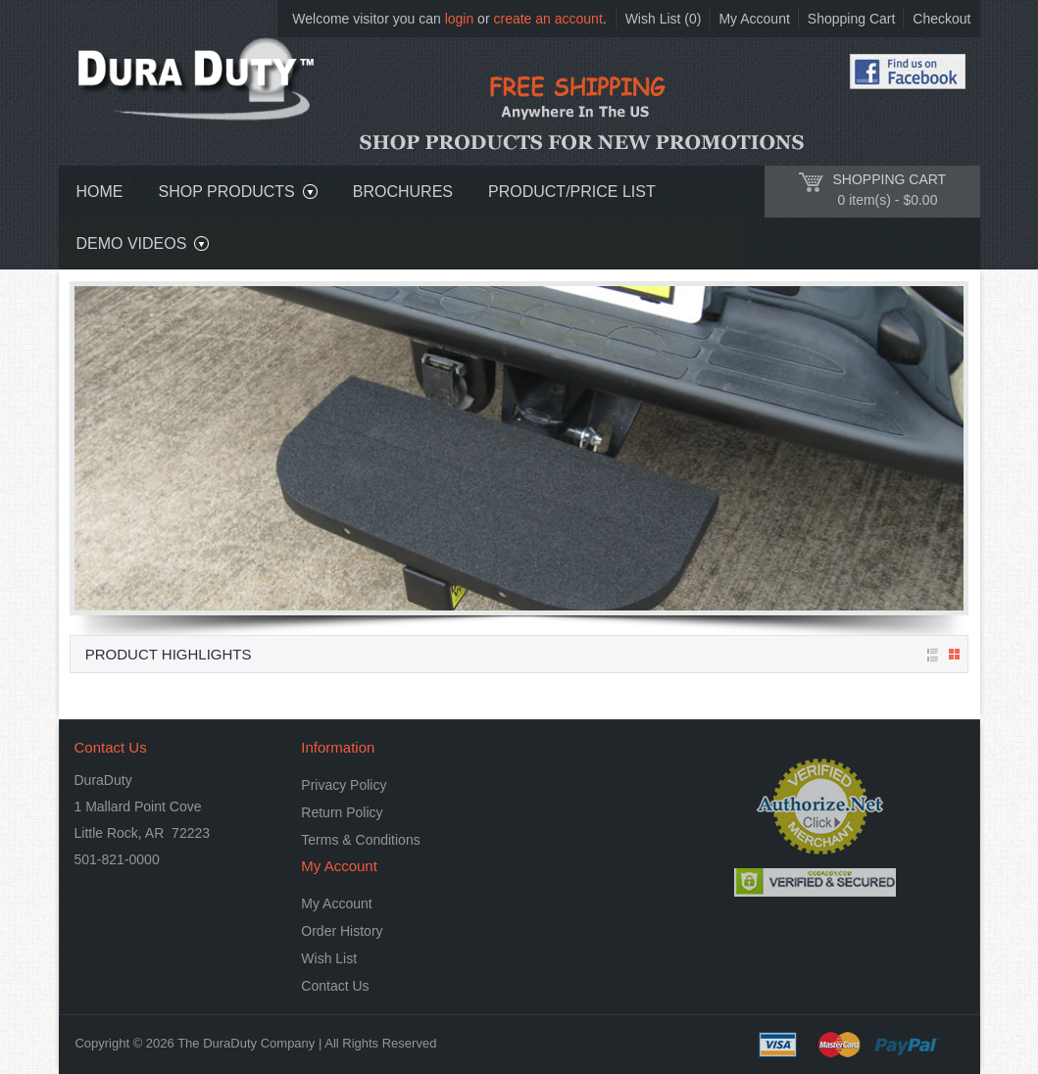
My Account (753, 18)
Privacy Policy (343, 785)
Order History (341, 931)
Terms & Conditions (360, 840)
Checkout (941, 18)
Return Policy (341, 812)
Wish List (329, 958)
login (459, 18)
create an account (547, 18)
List (933, 655)
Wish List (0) (663, 18)
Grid (954, 654)
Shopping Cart (852, 18)
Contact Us (335, 986)
